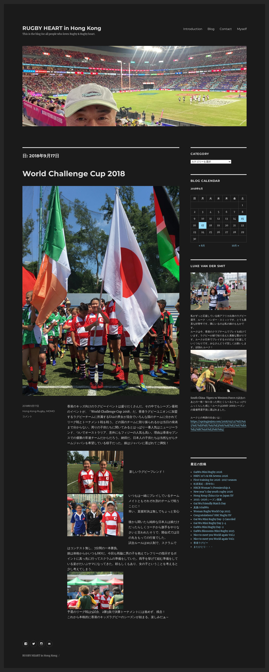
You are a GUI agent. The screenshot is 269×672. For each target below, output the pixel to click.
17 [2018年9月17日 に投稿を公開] (202, 225)
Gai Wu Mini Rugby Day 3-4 (210, 523)
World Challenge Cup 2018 (73, 173)
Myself (242, 29)
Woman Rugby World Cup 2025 (212, 511)
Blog (211, 29)
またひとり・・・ (203, 546)
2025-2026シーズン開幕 (208, 499)
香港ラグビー (201, 542)
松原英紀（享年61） (205, 483)
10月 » (235, 245)
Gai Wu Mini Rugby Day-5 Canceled (214, 519)
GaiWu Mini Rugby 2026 (208, 472)
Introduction (192, 29)
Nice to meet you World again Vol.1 (214, 539)
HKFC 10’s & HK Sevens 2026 (211, 476)
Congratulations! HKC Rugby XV (212, 515)
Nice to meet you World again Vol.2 (214, 535)
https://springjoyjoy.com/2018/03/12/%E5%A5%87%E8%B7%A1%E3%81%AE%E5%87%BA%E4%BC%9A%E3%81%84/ (218, 425)
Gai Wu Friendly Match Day (210, 503)
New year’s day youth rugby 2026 (213, 491)
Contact (226, 29)
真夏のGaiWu (201, 507)
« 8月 (202, 245)
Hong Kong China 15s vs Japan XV (214, 495)
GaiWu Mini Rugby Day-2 (209, 527)
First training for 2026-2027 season (215, 480)
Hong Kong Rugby (33, 411)
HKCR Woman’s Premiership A (212, 487)
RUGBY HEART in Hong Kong (61, 28)
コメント (27, 416)
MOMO (50, 411)
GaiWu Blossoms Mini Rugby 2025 (214, 531)
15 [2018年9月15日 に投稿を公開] (242, 218)
